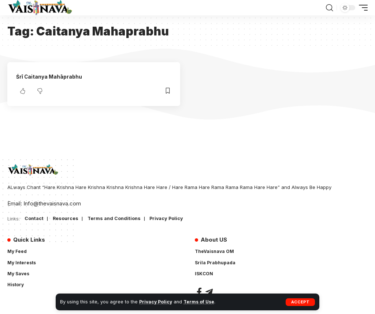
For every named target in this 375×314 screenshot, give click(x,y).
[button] (300, 302)
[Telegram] (209, 292)
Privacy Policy (156, 301)
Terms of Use (201, 301)
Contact (34, 219)
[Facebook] (199, 292)
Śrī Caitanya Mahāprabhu (51, 76)
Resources (66, 219)
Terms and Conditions (116, 219)
